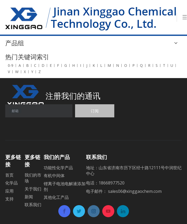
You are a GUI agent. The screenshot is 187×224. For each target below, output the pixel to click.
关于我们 (33, 189)
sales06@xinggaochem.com (135, 191)
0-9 (10, 65)
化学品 (11, 183)
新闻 (29, 197)
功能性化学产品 (58, 168)
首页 (9, 175)
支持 (9, 199)
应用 (9, 191)
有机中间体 (54, 175)
